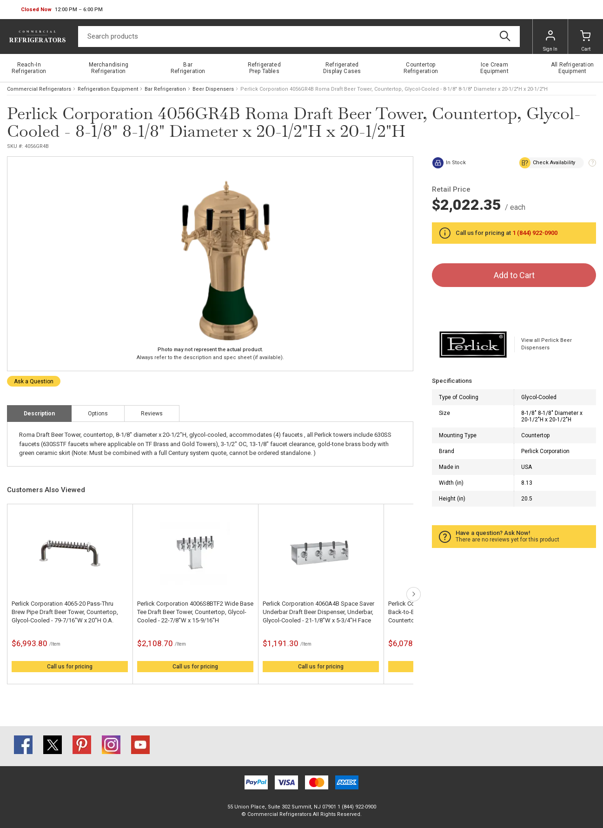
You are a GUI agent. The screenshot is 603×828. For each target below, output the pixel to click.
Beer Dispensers (213, 89)
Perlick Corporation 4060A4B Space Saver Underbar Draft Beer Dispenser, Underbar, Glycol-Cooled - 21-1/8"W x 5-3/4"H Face (318, 612)
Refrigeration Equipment (108, 89)
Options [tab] (98, 413)
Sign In (550, 41)
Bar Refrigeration (165, 89)
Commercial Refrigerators (39, 89)
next (413, 594)
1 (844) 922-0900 (534, 232)
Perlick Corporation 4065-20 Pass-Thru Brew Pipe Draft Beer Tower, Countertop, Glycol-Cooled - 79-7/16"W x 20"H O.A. (65, 612)
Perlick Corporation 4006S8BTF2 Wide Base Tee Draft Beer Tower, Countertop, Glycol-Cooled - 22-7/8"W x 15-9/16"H (195, 612)
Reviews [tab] (152, 413)
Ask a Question (33, 381)
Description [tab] (39, 413)
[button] (62, 9)
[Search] (299, 36)
